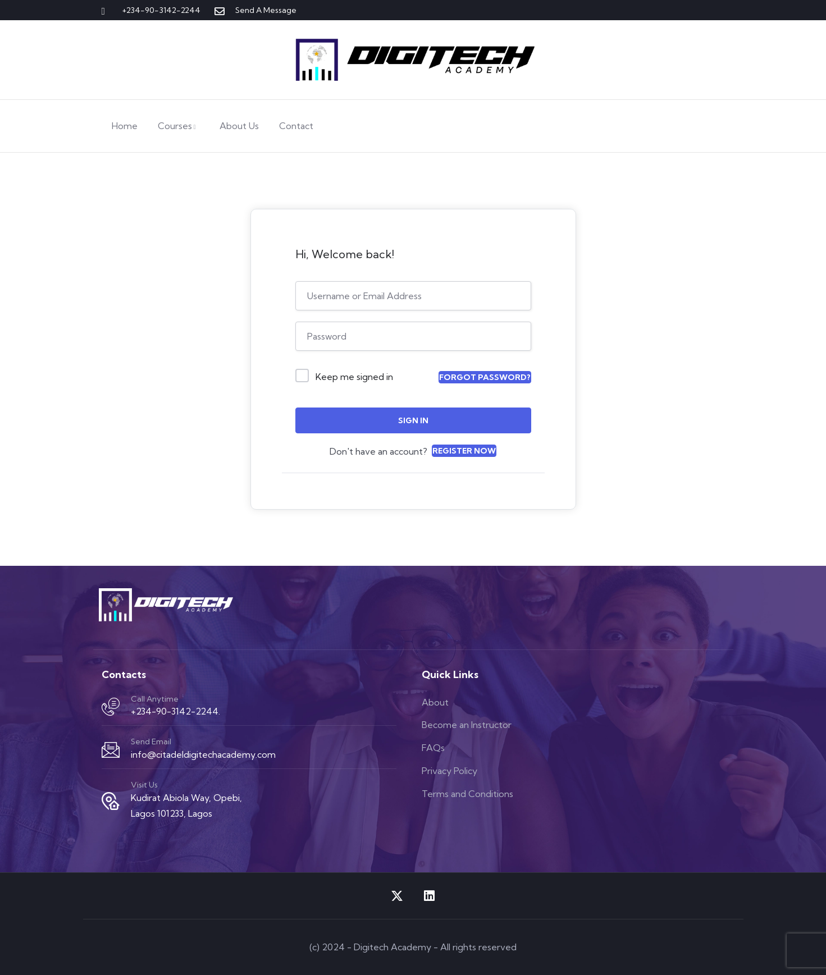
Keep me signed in (354, 376)
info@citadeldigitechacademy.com (203, 754)
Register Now (464, 451)
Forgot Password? (485, 377)
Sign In (413, 420)
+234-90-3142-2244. (175, 711)
